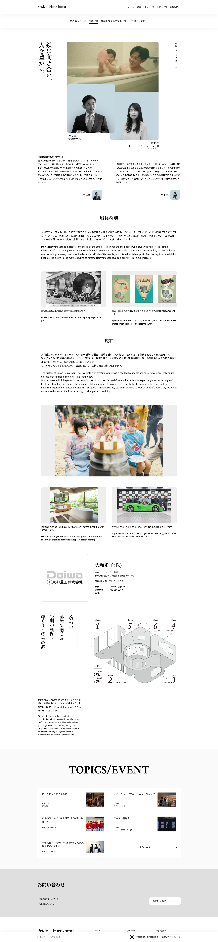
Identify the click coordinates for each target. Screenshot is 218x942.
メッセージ (149, 7)
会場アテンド (138, 21)
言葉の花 (174, 7)
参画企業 (93, 21)
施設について (45, 903)
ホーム (131, 7)
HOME (97, 930)
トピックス (162, 7)
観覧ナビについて (48, 898)
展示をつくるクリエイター (114, 21)
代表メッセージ (78, 21)
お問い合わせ (167, 937)
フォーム (176, 937)
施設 (139, 7)
